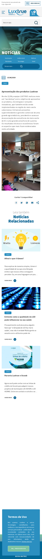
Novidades (8, 61)
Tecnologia (21, 61)
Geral (33, 61)
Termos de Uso (27, 542)
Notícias (33, 58)
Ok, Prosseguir (18, 548)
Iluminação (8, 58)
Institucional (21, 58)
